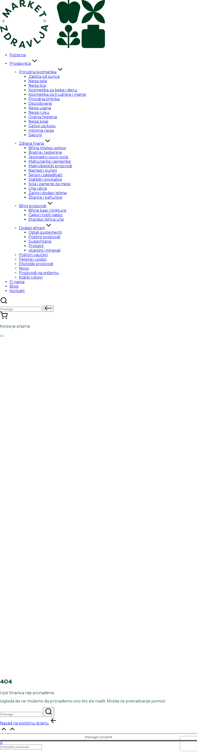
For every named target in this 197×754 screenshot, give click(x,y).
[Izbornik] (2, 336)
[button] (48, 308)
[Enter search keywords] (21, 714)
